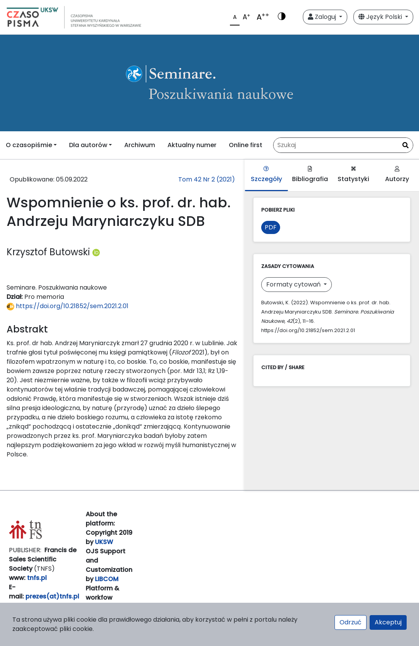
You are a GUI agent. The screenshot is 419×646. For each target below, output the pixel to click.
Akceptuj (388, 622)
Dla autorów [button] (88, 145)
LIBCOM (106, 579)
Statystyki (353, 174)
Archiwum (139, 145)
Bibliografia (310, 174)
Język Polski (381, 16)
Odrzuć (351, 622)
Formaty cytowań (294, 284)
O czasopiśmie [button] (29, 145)
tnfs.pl (37, 577)
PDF (271, 227)
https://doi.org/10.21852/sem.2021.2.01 (67, 306)
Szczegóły (266, 174)
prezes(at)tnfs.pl (52, 596)
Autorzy (397, 174)
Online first (245, 145)
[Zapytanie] (343, 145)
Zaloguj (323, 16)
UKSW (104, 541)
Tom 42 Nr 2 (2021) (206, 179)
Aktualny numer (191, 145)
